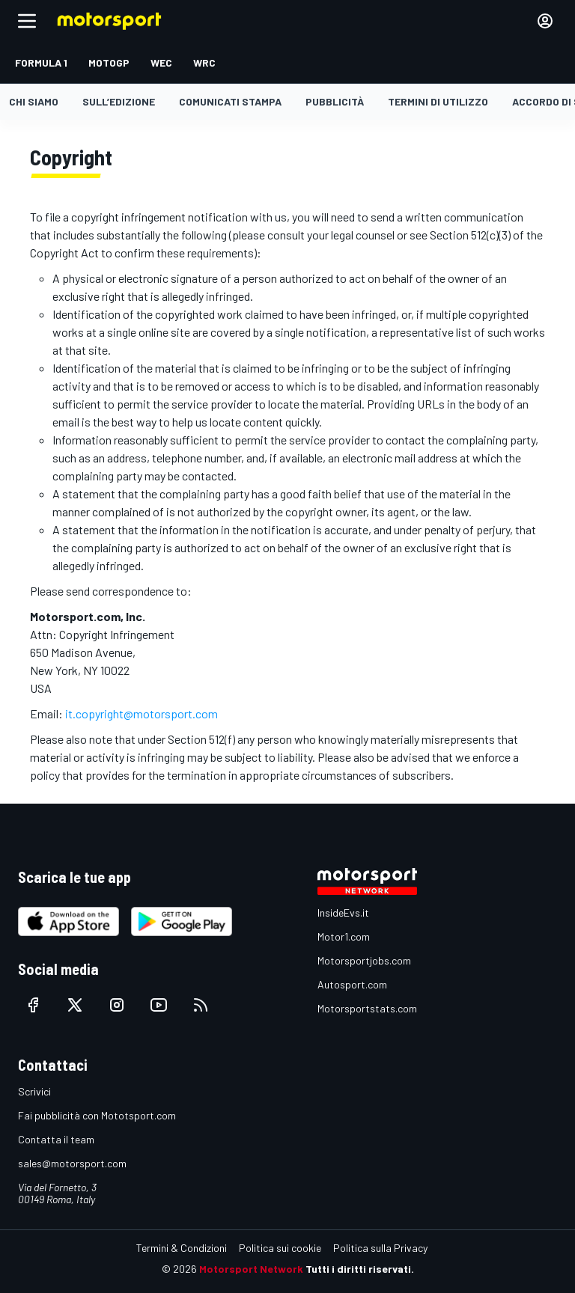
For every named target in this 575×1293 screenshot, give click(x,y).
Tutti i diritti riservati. (359, 1268)
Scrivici (34, 1091)
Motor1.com (343, 936)
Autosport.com (352, 984)
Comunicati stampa (230, 101)
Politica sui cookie (280, 1247)
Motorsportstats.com (367, 1008)
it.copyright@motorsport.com (141, 713)
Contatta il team (56, 1139)
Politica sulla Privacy (380, 1247)
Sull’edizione (118, 101)
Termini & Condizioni (181, 1247)
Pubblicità (334, 101)
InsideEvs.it (343, 912)
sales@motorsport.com (72, 1163)
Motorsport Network (251, 1268)
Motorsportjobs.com (364, 960)
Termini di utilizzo (438, 101)
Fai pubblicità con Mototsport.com (97, 1115)
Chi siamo (33, 101)
